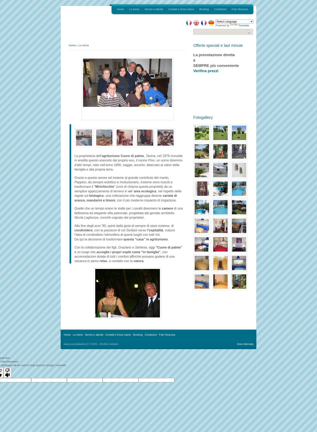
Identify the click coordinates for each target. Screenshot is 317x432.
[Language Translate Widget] (234, 21)
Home (120, 9)
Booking (204, 9)
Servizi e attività (154, 9)
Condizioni (220, 9)
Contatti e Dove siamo (181, 9)
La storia (134, 9)
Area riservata (245, 344)
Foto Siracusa (240, 9)
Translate (239, 25)
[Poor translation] (7, 372)
